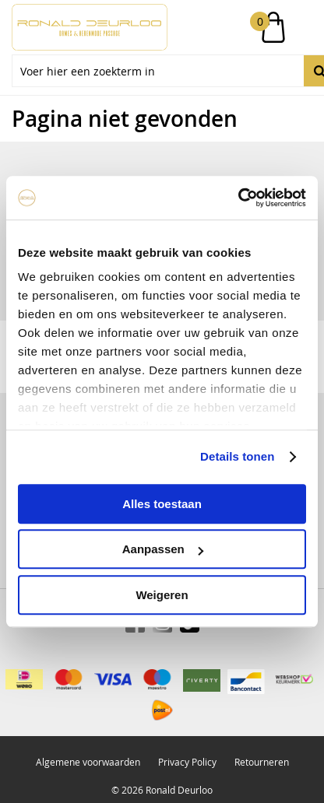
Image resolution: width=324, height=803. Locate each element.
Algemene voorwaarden (88, 762)
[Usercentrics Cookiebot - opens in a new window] (238, 198)
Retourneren (261, 762)
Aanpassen (162, 549)
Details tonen (237, 456)
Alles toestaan (162, 503)
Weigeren (162, 594)
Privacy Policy (187, 762)
